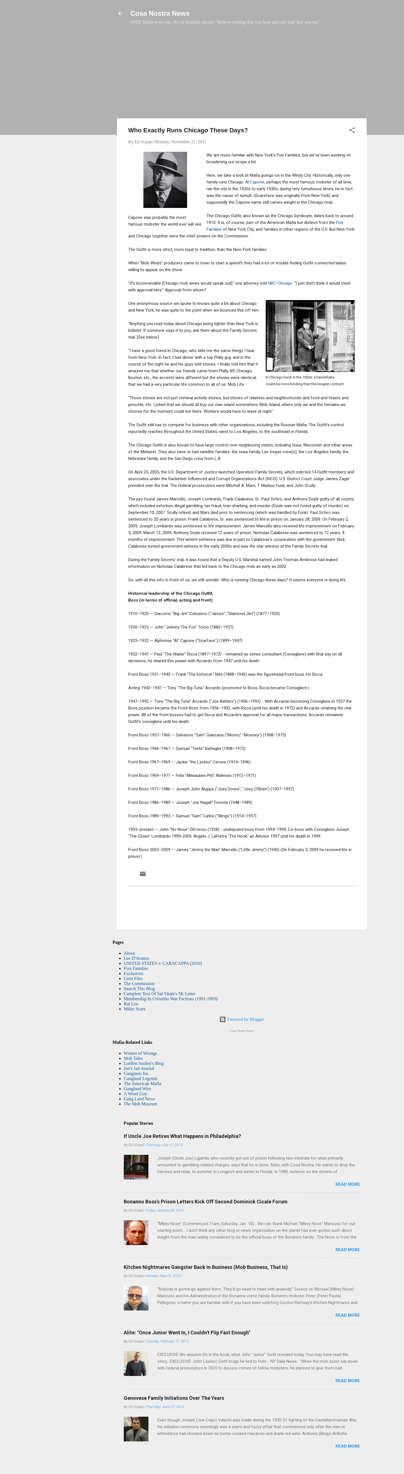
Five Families (136, 968)
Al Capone (254, 182)
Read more (348, 1184)
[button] (352, 131)
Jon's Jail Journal (139, 1068)
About (129, 953)
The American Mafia (142, 1083)
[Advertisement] (242, 74)
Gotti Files (133, 978)
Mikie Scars (134, 1008)
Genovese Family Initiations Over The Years (174, 1398)
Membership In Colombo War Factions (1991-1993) (170, 998)
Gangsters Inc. (137, 1073)
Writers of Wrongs (140, 1053)
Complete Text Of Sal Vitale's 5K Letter (160, 993)
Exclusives (133, 973)
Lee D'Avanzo (136, 958)
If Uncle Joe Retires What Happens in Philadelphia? (182, 1136)
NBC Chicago (280, 283)
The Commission (139, 983)
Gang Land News (139, 1098)
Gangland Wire (137, 1088)
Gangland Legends (140, 1078)
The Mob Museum (140, 1103)
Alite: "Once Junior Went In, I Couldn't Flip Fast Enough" (187, 1332)
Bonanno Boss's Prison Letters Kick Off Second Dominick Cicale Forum (206, 1202)
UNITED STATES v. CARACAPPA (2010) (163, 963)
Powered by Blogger (241, 1019)
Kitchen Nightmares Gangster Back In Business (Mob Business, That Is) (206, 1267)
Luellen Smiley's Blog (144, 1063)
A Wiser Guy (135, 1093)
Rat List (131, 1003)
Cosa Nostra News (160, 13)
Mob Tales (133, 1058)
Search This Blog (139, 988)
